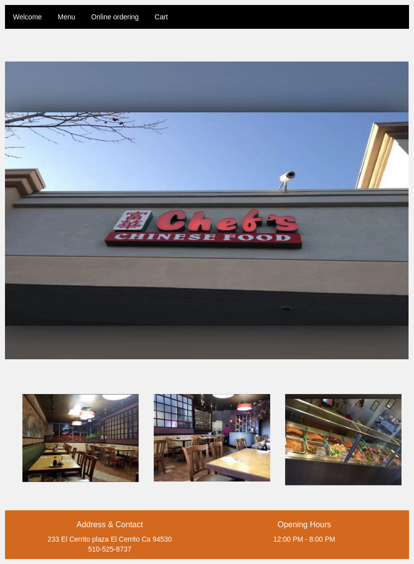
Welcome (27, 17)
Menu (66, 17)
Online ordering (115, 17)
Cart (161, 17)
